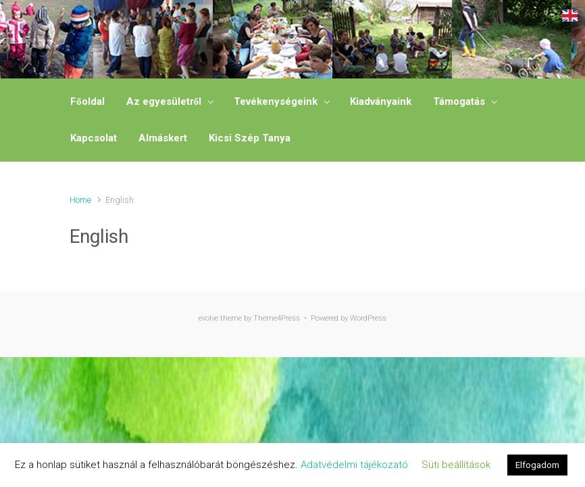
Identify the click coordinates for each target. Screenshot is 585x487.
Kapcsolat (93, 138)
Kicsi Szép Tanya (249, 138)
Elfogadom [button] (537, 465)
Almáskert (162, 138)
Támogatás (459, 101)
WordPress (368, 318)
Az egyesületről (164, 101)
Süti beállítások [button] (456, 465)
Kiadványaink (380, 101)
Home (80, 200)
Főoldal (87, 101)
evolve (208, 318)
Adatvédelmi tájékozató (354, 465)
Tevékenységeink (275, 101)
